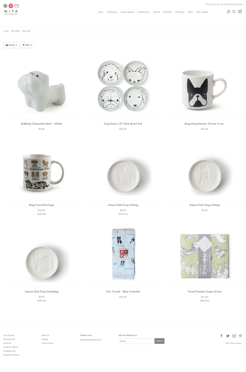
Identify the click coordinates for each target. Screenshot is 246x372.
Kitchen (168, 14)
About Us (45, 335)
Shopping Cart (9, 339)
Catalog (44, 339)
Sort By (11, 45)
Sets (190, 14)
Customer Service (10, 347)
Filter (27, 45)
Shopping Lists (9, 351)
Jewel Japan (128, 14)
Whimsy (180, 14)
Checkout (7, 343)
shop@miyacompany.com (90, 340)
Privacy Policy (47, 343)
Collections (144, 14)
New (101, 14)
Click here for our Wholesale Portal (224, 4)
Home (157, 14)
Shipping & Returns (11, 355)
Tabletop (112, 14)
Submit (159, 341)
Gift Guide (202, 14)
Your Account (8, 335)
